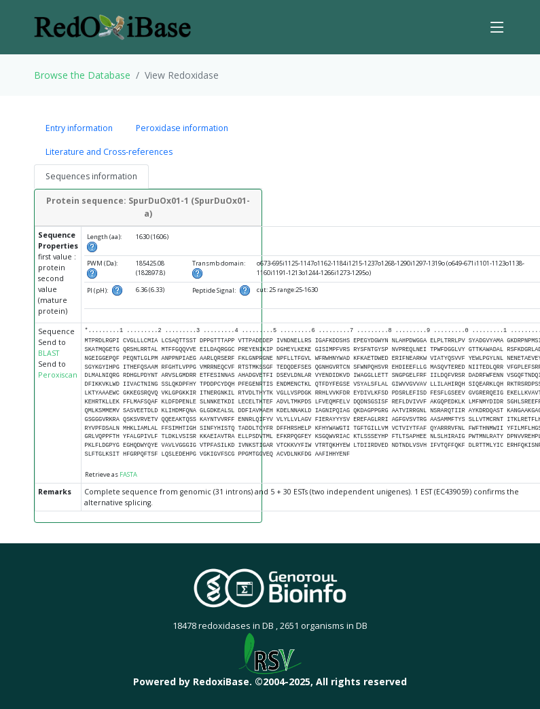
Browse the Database (82, 75)
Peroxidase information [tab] (182, 128)
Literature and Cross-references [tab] (109, 152)
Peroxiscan (57, 375)
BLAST (48, 353)
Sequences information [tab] (91, 176)
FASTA (128, 474)
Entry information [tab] (79, 128)
